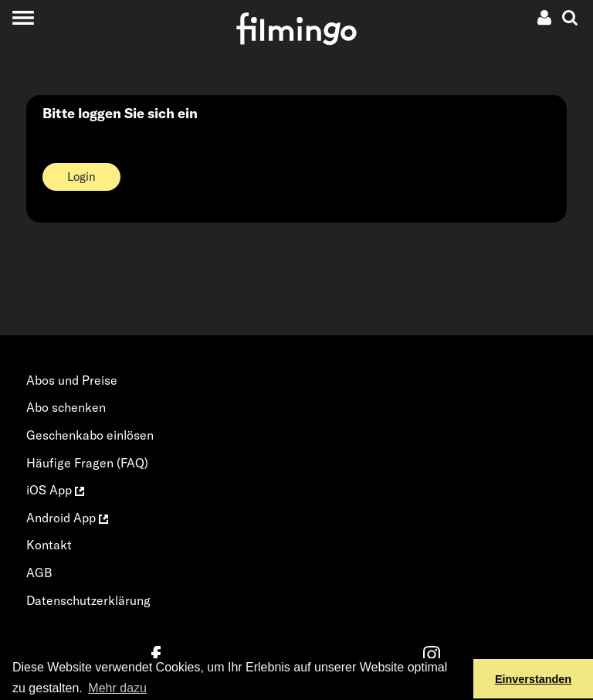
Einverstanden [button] (533, 679)
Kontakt (49, 544)
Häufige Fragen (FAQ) (87, 463)
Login (81, 176)
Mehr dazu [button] (117, 688)
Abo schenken (66, 407)
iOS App (55, 490)
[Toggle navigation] (23, 17)
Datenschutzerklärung (88, 600)
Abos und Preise (71, 380)
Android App (67, 517)
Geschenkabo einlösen (90, 435)
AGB (39, 572)
